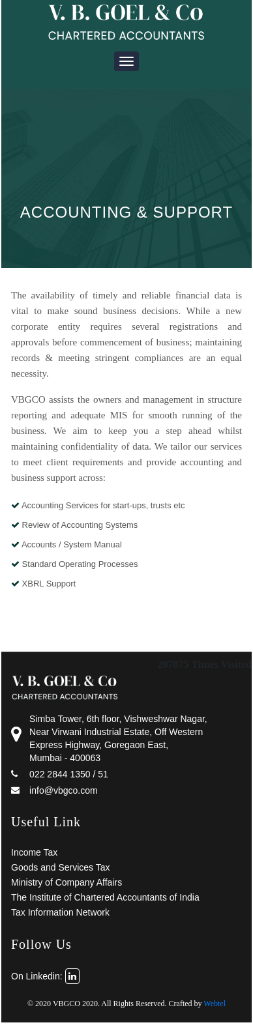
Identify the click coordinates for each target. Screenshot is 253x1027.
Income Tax (34, 852)
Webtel (214, 1003)
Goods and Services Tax (60, 867)
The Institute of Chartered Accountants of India (105, 897)
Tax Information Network (60, 912)
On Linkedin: (45, 976)
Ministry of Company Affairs (66, 882)
